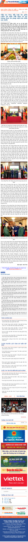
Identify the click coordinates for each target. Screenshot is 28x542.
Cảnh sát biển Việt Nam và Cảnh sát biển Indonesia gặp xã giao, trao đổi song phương (14, 297)
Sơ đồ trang (22, 517)
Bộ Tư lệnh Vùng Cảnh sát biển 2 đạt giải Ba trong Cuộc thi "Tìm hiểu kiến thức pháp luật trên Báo (14, 325)
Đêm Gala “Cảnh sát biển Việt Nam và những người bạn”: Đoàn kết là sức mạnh (14, 283)
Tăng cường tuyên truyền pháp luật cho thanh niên (13, 358)
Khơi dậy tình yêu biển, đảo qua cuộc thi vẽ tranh (13, 380)
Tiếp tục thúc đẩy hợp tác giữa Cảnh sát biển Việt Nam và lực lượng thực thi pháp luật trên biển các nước (14, 293)
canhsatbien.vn (10, 529)
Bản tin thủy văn (11, 423)
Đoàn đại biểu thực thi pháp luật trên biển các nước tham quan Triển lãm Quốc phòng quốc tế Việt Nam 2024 (14, 289)
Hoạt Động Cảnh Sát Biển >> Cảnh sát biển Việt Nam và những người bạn (14, 10)
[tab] (8, 396)
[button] (14, 405)
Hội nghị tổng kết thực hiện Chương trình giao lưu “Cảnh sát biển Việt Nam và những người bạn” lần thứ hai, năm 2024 (14, 278)
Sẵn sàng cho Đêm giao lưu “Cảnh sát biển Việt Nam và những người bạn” (14, 286)
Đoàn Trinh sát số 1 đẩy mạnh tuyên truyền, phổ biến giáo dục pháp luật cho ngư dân (14, 366)
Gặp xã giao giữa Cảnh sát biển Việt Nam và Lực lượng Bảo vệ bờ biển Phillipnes (14, 310)
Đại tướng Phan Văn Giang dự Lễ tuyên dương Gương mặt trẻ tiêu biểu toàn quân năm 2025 (14, 321)
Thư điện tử (6, 517)
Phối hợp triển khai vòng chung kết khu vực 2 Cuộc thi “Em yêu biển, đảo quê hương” (14, 384)
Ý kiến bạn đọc (14, 517)
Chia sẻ (3, 272)
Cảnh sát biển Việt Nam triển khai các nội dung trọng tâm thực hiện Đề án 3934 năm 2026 (14, 374)
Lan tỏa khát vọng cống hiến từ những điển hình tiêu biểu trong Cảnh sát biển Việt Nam (14, 336)
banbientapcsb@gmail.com (15, 269)
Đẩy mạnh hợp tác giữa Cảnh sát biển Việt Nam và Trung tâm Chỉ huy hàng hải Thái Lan (14, 314)
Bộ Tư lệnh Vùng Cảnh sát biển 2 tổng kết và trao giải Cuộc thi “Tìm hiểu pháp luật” (14, 355)
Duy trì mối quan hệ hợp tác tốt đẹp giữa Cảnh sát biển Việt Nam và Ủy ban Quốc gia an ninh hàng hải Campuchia (14, 306)
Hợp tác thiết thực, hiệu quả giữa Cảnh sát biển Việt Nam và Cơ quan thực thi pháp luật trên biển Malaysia (14, 302)
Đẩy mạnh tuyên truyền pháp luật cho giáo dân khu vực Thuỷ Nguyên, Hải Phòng (14, 363)
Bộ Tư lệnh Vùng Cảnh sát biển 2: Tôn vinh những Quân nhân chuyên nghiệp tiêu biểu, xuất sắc (14, 328)
